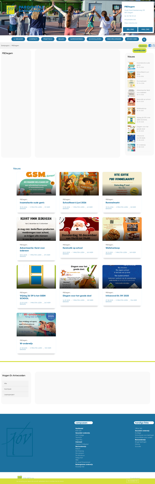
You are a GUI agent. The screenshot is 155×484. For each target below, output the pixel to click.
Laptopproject (9, 394)
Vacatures (142, 46)
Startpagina (5, 45)
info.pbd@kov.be (130, 19)
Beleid (61, 39)
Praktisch (47, 39)
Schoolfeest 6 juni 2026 (74, 202)
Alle (5, 383)
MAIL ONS (145, 29)
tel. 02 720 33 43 (130, 16)
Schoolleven (95, 39)
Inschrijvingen (114, 39)
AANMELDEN (139, 50)
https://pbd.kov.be (130, 23)
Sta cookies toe (133, 481)
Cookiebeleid (135, 478)
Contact (33, 39)
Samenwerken (76, 39)
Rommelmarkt (141, 81)
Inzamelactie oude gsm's (32, 202)
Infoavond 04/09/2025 (117, 295)
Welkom (18, 39)
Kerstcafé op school (143, 99)
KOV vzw (132, 39)
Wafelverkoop (141, 108)
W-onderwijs (141, 145)
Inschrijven (7, 389)
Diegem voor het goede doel (77, 295)
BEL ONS (130, 29)
